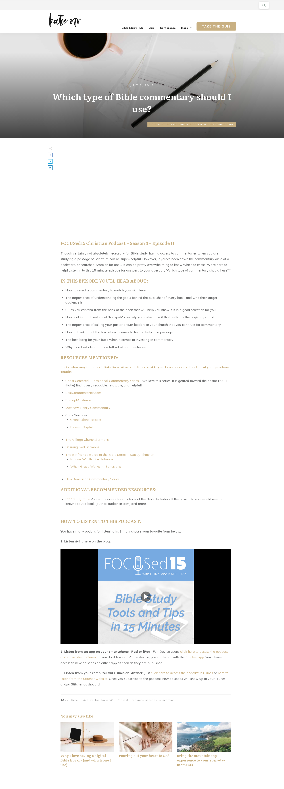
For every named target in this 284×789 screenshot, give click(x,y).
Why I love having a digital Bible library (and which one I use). (87, 746)
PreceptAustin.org (78, 400)
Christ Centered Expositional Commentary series (102, 381)
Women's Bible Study (219, 124)
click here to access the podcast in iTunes (182, 673)
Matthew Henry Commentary (87, 408)
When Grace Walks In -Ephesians (95, 466)
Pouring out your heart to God (146, 746)
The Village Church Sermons (87, 439)
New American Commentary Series (92, 479)
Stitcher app (194, 657)
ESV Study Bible (77, 499)
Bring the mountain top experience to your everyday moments (204, 746)
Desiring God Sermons (82, 447)
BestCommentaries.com (83, 393)
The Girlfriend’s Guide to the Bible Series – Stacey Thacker (109, 455)
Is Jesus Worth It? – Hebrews (91, 459)
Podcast (196, 124)
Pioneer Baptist (81, 427)
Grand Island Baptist (85, 420)
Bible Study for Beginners (168, 124)
